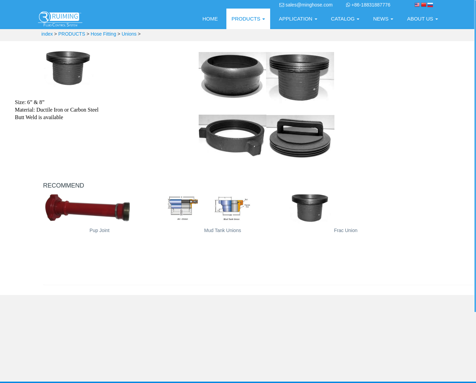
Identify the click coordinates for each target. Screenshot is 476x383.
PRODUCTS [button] (248, 19)
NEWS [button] (383, 19)
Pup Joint (99, 230)
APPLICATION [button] (298, 19)
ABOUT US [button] (422, 19)
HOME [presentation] (210, 19)
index (47, 34)
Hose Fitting (103, 34)
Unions (129, 34)
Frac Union (345, 230)
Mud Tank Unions (222, 230)
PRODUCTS (71, 34)
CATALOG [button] (345, 19)
